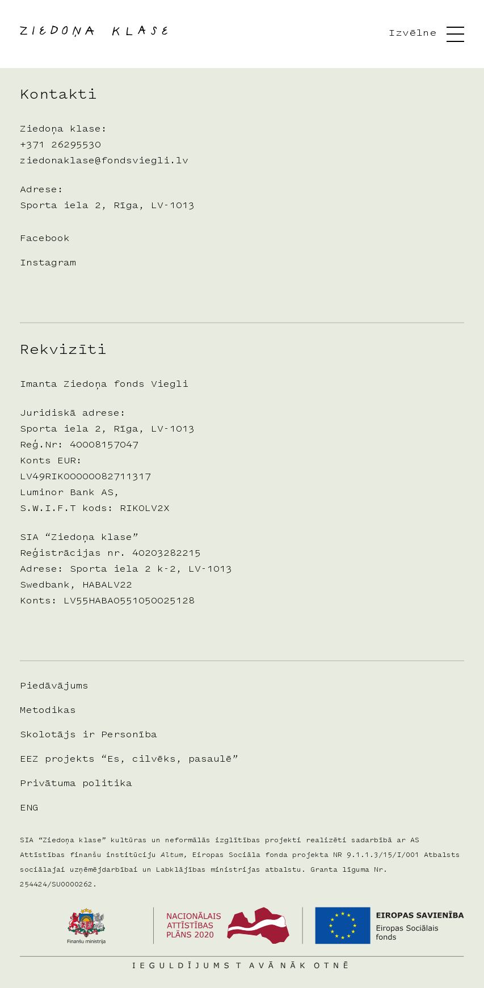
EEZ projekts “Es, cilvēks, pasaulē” (129, 759)
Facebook (45, 238)
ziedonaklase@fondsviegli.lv (104, 161)
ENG (29, 808)
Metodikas (48, 710)
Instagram (48, 263)
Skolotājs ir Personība (88, 735)
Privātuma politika (76, 783)
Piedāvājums (54, 686)
